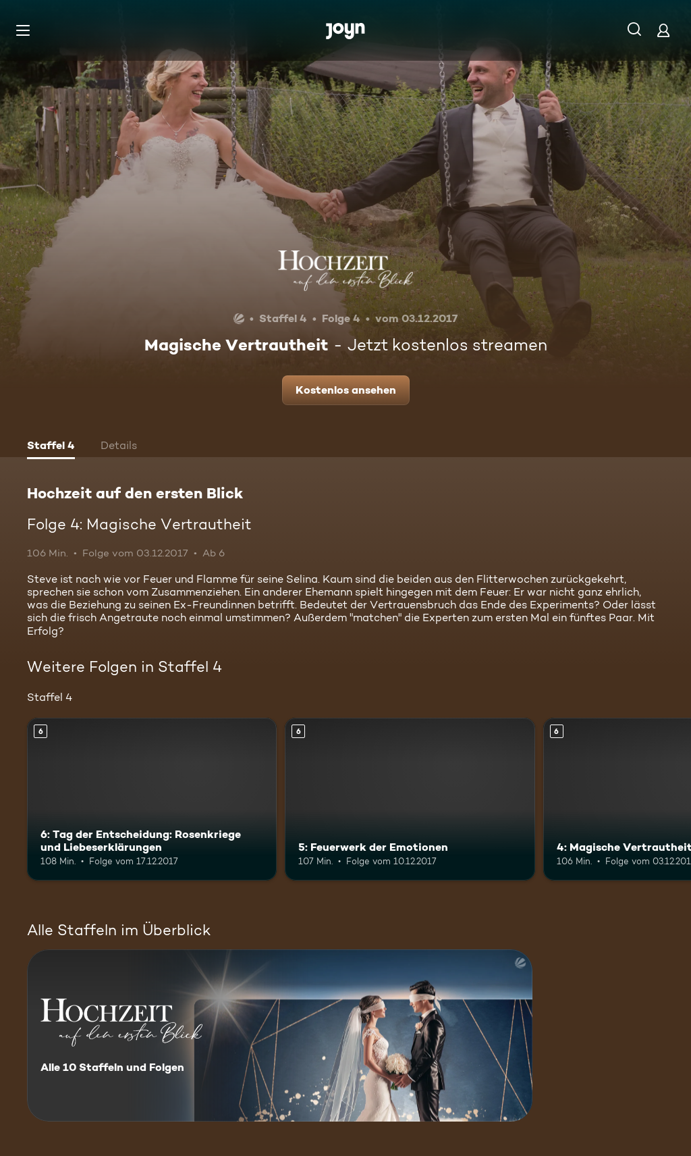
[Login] (663, 30)
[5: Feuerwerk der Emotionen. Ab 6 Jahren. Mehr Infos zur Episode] (409, 799)
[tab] (51, 447)
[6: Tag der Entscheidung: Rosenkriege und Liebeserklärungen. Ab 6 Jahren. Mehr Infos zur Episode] (152, 799)
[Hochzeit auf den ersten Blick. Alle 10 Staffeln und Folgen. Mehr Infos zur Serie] (279, 1035)
